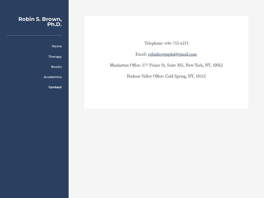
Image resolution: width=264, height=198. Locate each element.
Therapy (55, 57)
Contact (55, 87)
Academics (53, 77)
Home (57, 46)
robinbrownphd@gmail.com (172, 54)
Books (56, 67)
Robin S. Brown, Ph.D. (40, 22)
